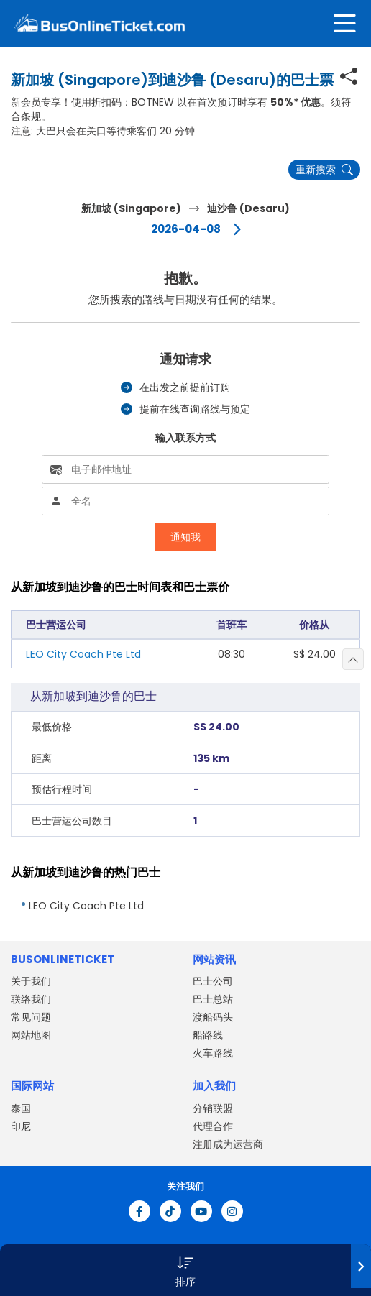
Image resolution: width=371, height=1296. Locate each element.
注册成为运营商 (228, 1144)
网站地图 (31, 1035)
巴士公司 (213, 981)
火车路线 (213, 1053)
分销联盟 (213, 1108)
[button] (185, 1270)
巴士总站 (213, 999)
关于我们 (31, 981)
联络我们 (31, 999)
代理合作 (213, 1126)
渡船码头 (213, 1017)
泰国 (21, 1108)
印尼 (21, 1126)
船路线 (208, 1035)
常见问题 (31, 1017)
